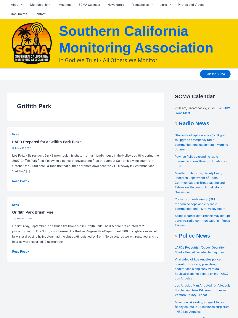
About (17, 4)
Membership (39, 4)
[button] (215, 74)
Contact (16, 14)
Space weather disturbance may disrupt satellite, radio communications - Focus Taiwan (202, 220)
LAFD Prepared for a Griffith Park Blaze (47, 142)
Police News (194, 236)
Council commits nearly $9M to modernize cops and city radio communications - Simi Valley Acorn (200, 204)
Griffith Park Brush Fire (32, 212)
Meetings (62, 5)
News (15, 134)
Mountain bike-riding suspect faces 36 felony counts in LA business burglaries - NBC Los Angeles (202, 307)
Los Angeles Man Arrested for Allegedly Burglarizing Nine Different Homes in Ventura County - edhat (202, 290)
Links (159, 4)
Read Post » (20, 181)
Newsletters (112, 5)
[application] (21, 4)
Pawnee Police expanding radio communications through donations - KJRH (201, 161)
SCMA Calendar (86, 5)
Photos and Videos (185, 5)
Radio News (194, 123)
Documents (213, 5)
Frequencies (137, 4)
